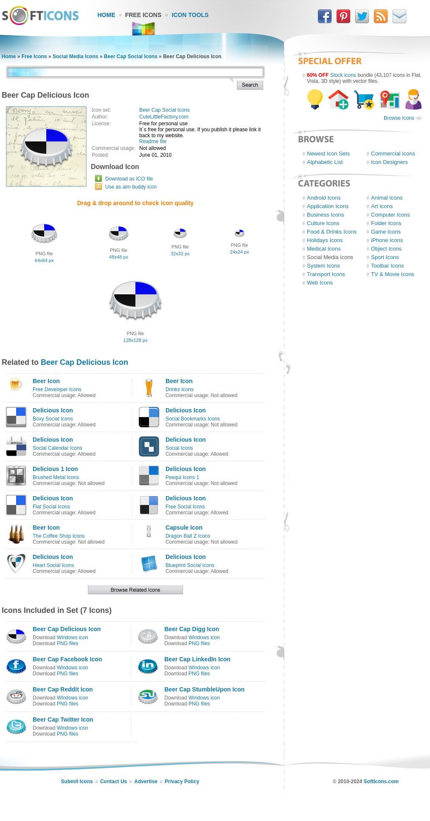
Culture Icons (323, 223)
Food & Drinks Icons (332, 232)
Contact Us (113, 781)
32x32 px (180, 253)
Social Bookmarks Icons (193, 419)
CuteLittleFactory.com (163, 117)
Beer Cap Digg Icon (191, 629)
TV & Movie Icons (392, 274)
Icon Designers (389, 162)
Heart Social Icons (53, 565)
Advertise (145, 781)
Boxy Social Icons (53, 419)
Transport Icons (326, 274)
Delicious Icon (53, 410)
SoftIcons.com (381, 781)
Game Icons (386, 232)
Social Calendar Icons (57, 448)
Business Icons (325, 215)
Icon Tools (190, 14)
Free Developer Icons (57, 389)
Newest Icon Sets (328, 153)
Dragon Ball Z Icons (188, 536)
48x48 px (118, 257)
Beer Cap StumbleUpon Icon (204, 689)
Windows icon (72, 637)
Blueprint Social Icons (190, 565)
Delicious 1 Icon (55, 469)
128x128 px (136, 340)
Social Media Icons (75, 56)
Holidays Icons (325, 240)
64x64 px (44, 260)
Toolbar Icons (387, 265)
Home (106, 14)
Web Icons (320, 282)
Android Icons (324, 198)
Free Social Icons (185, 507)
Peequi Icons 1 (182, 477)
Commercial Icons (393, 153)
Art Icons (382, 206)
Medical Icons (323, 248)
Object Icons (386, 248)
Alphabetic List (325, 162)
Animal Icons (386, 198)
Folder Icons (386, 223)
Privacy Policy (182, 781)
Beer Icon (46, 381)
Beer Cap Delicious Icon (84, 362)
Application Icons (327, 206)
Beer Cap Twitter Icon (63, 719)
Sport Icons (385, 257)
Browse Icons (399, 118)
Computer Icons (390, 215)
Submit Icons (77, 781)
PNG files (68, 643)
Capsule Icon (184, 527)
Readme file (152, 141)
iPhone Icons (387, 240)
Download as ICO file (129, 179)
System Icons (323, 265)
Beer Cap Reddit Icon (63, 689)
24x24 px (239, 251)
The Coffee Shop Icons (59, 536)
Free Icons (143, 14)
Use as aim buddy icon (131, 187)
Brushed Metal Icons (56, 477)
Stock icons (343, 75)
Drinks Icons (180, 389)
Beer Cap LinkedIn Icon (197, 659)
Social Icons (179, 448)
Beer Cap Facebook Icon (67, 659)
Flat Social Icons (51, 507)
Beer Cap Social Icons (130, 56)
